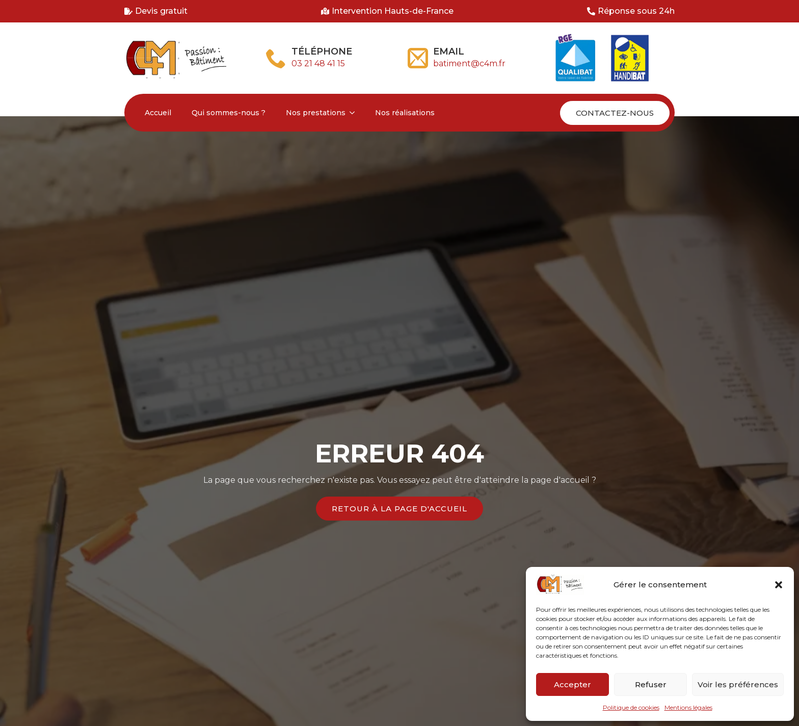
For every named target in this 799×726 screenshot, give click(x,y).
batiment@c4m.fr (469, 63)
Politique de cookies (631, 707)
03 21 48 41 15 (318, 63)
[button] (779, 585)
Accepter (572, 684)
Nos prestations (315, 112)
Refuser (651, 684)
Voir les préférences (738, 684)
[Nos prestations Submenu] (355, 112)
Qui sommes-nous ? (228, 112)
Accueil (158, 112)
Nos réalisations (405, 112)
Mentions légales (688, 707)
